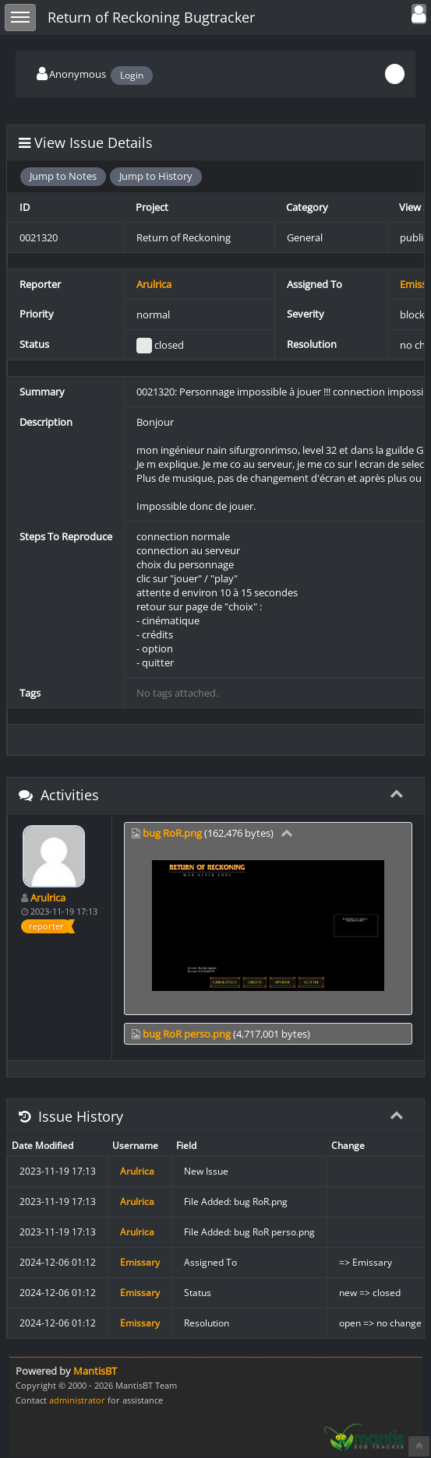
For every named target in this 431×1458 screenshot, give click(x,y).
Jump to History (156, 176)
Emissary (140, 1262)
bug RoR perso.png (187, 1034)
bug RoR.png (172, 833)
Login (131, 75)
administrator (77, 1400)
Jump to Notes (63, 176)
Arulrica (153, 284)
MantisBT (95, 1371)
